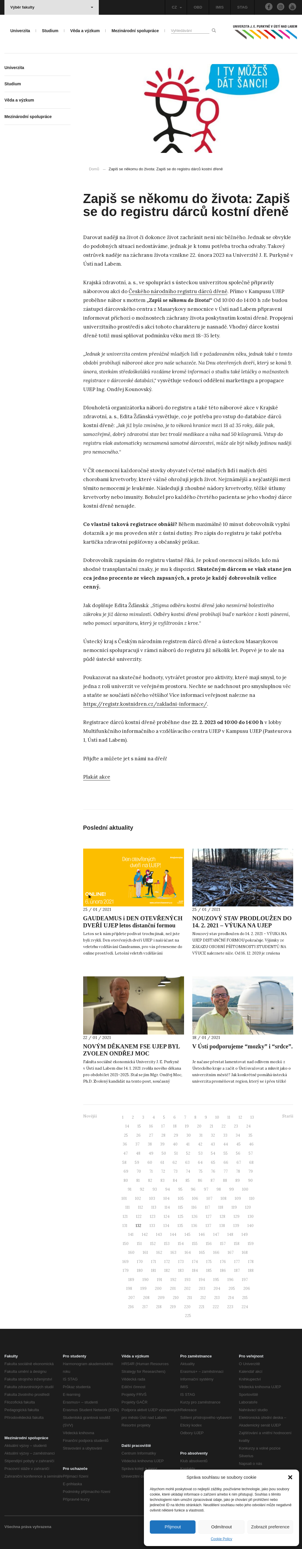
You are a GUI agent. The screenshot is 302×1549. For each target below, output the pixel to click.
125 (180, 1216)
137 (208, 1225)
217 (145, 1306)
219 (173, 1306)
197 (245, 1279)
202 (187, 1288)
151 (139, 1243)
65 (213, 1162)
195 (216, 1279)
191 (159, 1279)
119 (234, 1207)
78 (238, 1171)
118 (220, 1207)
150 (126, 1243)
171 (153, 1261)
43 (213, 1144)
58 (124, 1162)
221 (201, 1306)
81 (138, 1180)
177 (237, 1261)
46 (251, 1144)
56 (238, 1153)
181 (153, 1270)
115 (180, 1207)
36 (125, 1144)
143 (159, 1234)
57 (251, 1153)
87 (213, 1180)
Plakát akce (96, 777)
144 (173, 1234)
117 (207, 1207)
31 (201, 1135)
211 (189, 1297)
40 (175, 1144)
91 (130, 1189)
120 (248, 1207)
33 (225, 1135)
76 (213, 1171)
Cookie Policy (221, 1539)
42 (200, 1144)
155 (195, 1243)
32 (213, 1135)
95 (180, 1189)
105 (181, 1198)
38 (150, 1144)
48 (138, 1153)
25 (126, 1135)
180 (140, 1270)
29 (176, 1135)
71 (151, 1171)
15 (139, 1126)
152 (153, 1243)
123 (152, 1216)
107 (209, 1198)
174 (195, 1261)
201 (173, 1288)
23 (236, 1126)
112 (140, 1207)
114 (167, 1207)
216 (131, 1306)
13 (252, 1117)
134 (166, 1225)
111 (127, 1207)
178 (251, 1261)
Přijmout (173, 1526)
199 (143, 1288)
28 (163, 1135)
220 (187, 1306)
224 (245, 1306)
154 (181, 1243)
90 (250, 1180)
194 (202, 1279)
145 (188, 1234)
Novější (90, 1116)
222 (216, 1306)
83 (162, 1180)
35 (250, 1135)
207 (131, 1297)
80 (126, 1180)
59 (137, 1162)
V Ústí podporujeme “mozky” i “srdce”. (242, 1046)
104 (166, 1198)
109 (238, 1198)
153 (167, 1243)
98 (218, 1189)
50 (164, 1153)
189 (131, 1279)
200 (158, 1288)
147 (216, 1234)
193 (188, 1279)
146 (202, 1234)
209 (161, 1297)
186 (223, 1270)
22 (223, 1126)
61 (162, 1162)
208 (146, 1297)
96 (193, 1189)
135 (180, 1225)
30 (188, 1135)
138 (222, 1225)
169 (125, 1261)
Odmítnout (221, 1526)
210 (176, 1297)
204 (217, 1288)
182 (167, 1270)
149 (245, 1234)
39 (162, 1144)
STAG (242, 7)
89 (237, 1180)
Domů (94, 169)
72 (163, 1171)
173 (181, 1261)
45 (238, 1144)
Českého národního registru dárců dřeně (178, 291)
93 (154, 1189)
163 (173, 1252)
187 (237, 1270)
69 (126, 1171)
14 (127, 1126)
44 (225, 1144)
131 (124, 1225)
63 (187, 1162)
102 (138, 1198)
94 (167, 1189)
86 (200, 1180)
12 (240, 1117)
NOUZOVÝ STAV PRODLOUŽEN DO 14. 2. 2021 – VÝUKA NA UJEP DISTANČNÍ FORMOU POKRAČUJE (242, 925)
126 (195, 1216)
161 (145, 1252)
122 (139, 1216)
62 (175, 1162)
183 (181, 1270)
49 (151, 1153)
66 (226, 1162)
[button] (290, 1477)
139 (236, 1225)
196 (230, 1279)
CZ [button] (177, 7)
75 (200, 1171)
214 (231, 1297)
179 (126, 1270)
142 (145, 1234)
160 (131, 1252)
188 (251, 1270)
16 (151, 1126)
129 (236, 1216)
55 (226, 1153)
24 (248, 1126)
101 (124, 1198)
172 (167, 1261)
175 (209, 1261)
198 (129, 1288)
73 (175, 1171)
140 (250, 1225)
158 (236, 1243)
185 (209, 1270)
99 (231, 1189)
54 (213, 1153)
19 (187, 1126)
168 (245, 1252)
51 (176, 1153)
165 (202, 1252)
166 (216, 1252)
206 (246, 1288)
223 (230, 1306)
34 (238, 1135)
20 (199, 1126)
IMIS (220, 7)
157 (223, 1243)
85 (188, 1180)
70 (139, 1171)
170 (140, 1261)
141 (131, 1234)
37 (137, 1144)
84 (175, 1180)
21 (211, 1126)
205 (232, 1288)
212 (203, 1297)
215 (245, 1297)
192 (173, 1279)
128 (222, 1216)
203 (202, 1288)
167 (231, 1252)
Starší (287, 1116)
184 (195, 1270)
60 (149, 1162)
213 (217, 1297)
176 (223, 1261)
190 (145, 1279)
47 (125, 1153)
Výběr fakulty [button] (51, 7)
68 (251, 1162)
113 (153, 1207)
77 (226, 1171)
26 (138, 1135)
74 (188, 1171)
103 (152, 1198)
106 (195, 1198)
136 (194, 1225)
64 (200, 1162)
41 (188, 1144)
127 (208, 1216)
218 (159, 1306)
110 (252, 1198)
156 (209, 1243)
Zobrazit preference (270, 1526)
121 (125, 1216)
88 (225, 1180)
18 (175, 1126)
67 (239, 1162)
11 (228, 1117)
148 (230, 1234)
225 (188, 1315)
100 (245, 1189)
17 (163, 1126)
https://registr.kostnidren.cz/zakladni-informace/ (145, 704)
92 (142, 1189)
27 (151, 1135)
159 (251, 1243)
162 (159, 1252)
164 (188, 1252)
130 (251, 1216)
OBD (198, 7)
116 (194, 1207)
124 (167, 1216)
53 (200, 1153)
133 (152, 1225)
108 (223, 1198)
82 (150, 1180)
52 (188, 1153)
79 (250, 1171)
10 (217, 1117)
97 (206, 1189)
